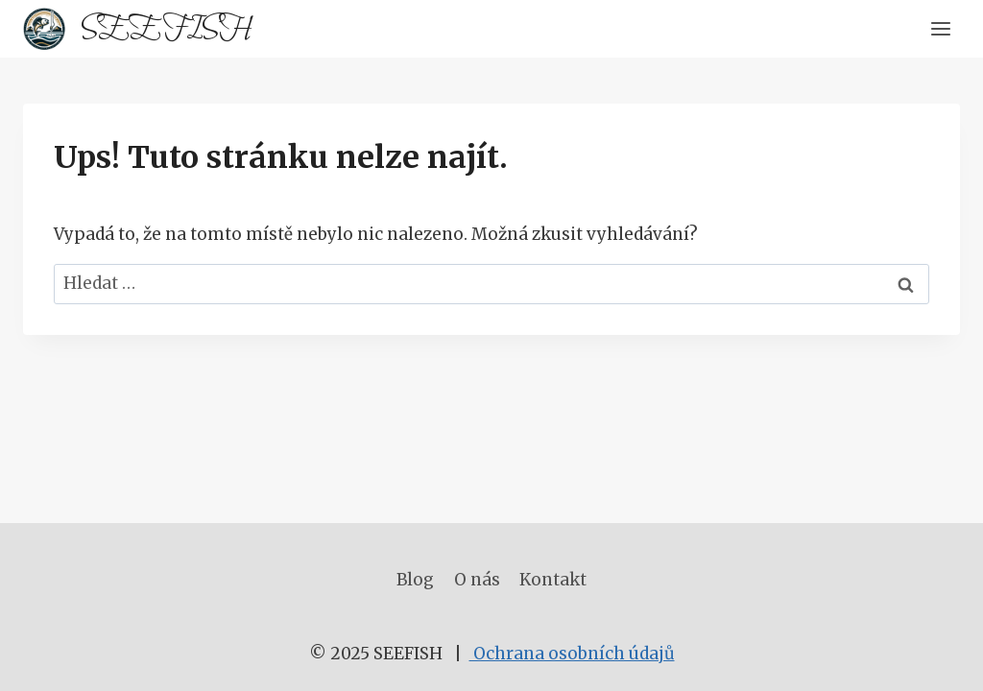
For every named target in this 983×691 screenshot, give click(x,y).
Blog (415, 579)
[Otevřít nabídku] (940, 28)
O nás (477, 579)
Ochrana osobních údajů (572, 653)
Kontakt (553, 579)
